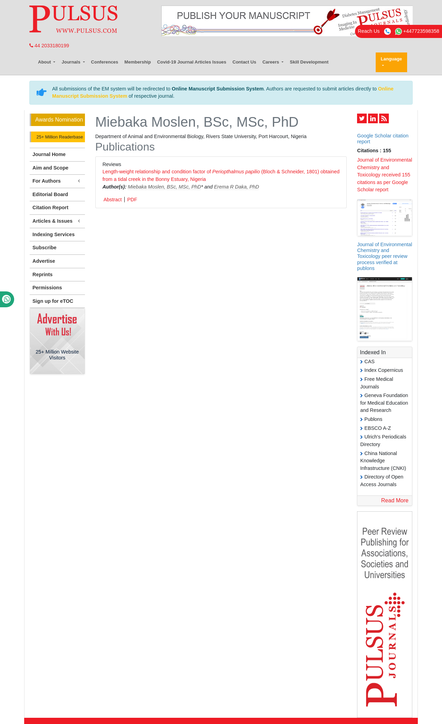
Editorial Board (50, 194)
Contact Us (244, 62)
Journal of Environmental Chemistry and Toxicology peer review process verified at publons (384, 256)
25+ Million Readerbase (59, 136)
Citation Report (50, 207)
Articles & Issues (57, 221)
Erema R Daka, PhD (236, 187)
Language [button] (391, 58)
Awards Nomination (59, 120)
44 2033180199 (49, 45)
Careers (271, 62)
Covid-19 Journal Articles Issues (191, 62)
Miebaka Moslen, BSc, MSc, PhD (164, 187)
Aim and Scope (50, 168)
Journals (71, 62)
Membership (137, 62)
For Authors (57, 181)
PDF (132, 199)
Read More (395, 500)
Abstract (113, 199)
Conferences (104, 62)
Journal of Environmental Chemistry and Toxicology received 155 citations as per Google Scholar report (384, 174)
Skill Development (309, 62)
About (45, 62)
